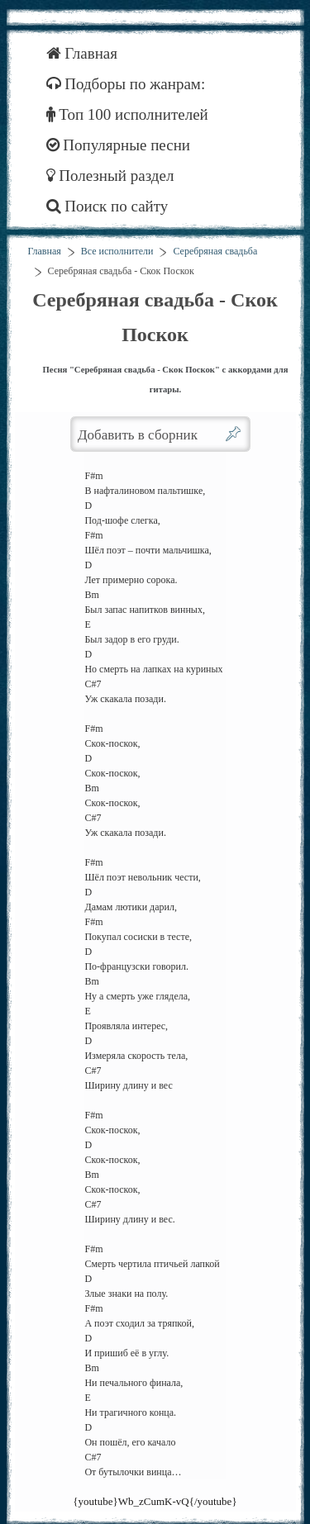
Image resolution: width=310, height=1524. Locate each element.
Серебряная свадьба (215, 251)
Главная (82, 53)
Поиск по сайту (107, 206)
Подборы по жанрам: (126, 84)
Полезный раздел (110, 175)
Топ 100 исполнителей (127, 114)
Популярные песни (118, 145)
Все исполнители (117, 251)
